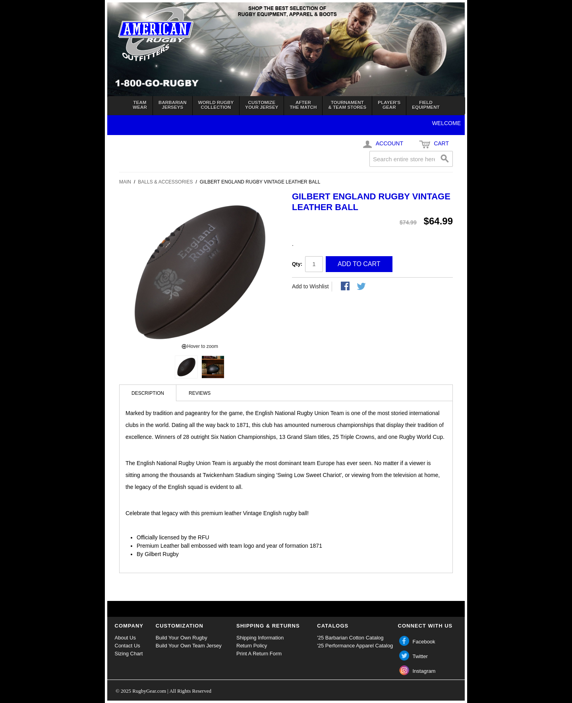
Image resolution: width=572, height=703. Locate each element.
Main (125, 182)
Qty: (297, 264)
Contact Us (127, 646)
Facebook (424, 642)
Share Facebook (346, 287)
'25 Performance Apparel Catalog (355, 646)
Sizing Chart (129, 654)
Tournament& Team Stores (347, 105)
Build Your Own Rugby (181, 638)
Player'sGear (389, 105)
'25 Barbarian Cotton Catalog (350, 638)
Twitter (420, 656)
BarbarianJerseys (172, 105)
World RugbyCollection (216, 105)
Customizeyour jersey (261, 105)
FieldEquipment (425, 105)
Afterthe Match (303, 105)
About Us (125, 638)
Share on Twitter (362, 287)
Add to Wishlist (310, 286)
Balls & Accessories (165, 182)
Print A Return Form (259, 654)
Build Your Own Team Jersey (189, 646)
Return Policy (251, 646)
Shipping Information (260, 638)
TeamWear (140, 105)
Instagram (424, 671)
